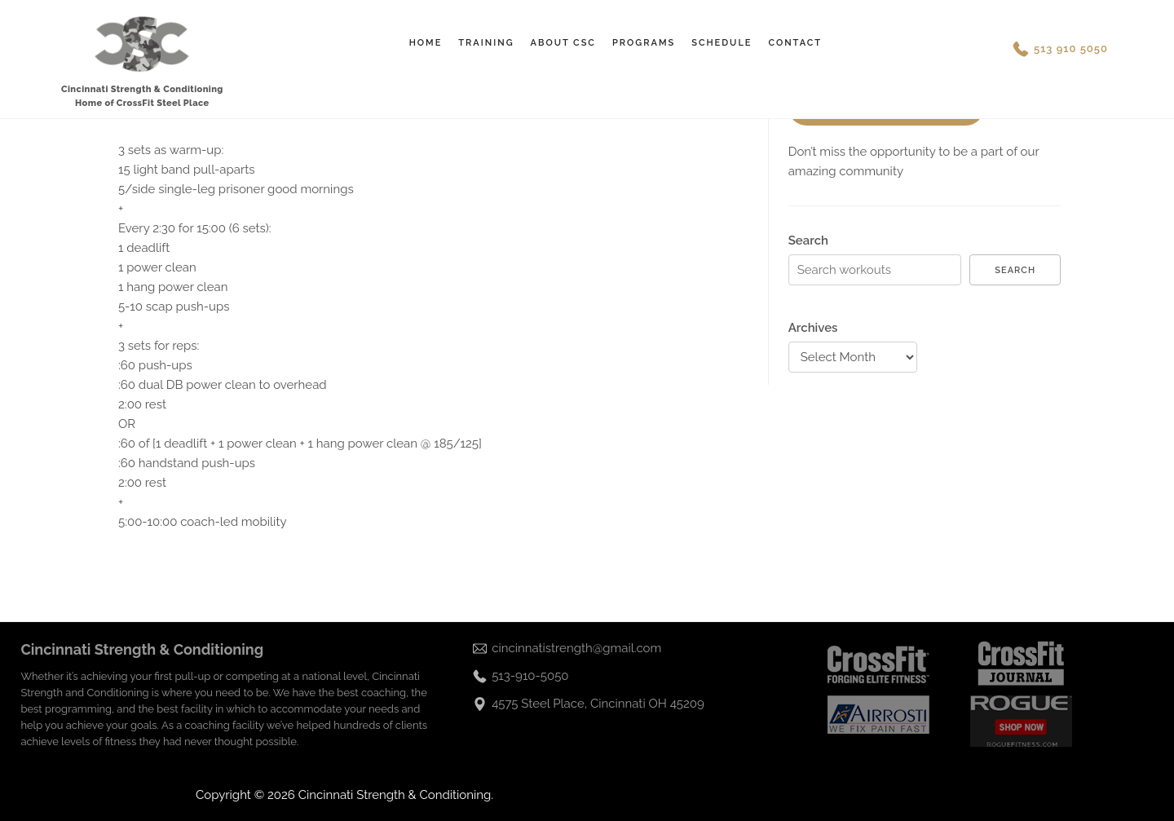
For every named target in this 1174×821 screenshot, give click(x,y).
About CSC (563, 43)
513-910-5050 (530, 676)
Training (486, 43)
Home (426, 43)
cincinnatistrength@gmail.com (576, 648)
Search (808, 240)
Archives (813, 327)
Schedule (721, 43)
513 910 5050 (1071, 48)
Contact (795, 43)
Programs (643, 43)
